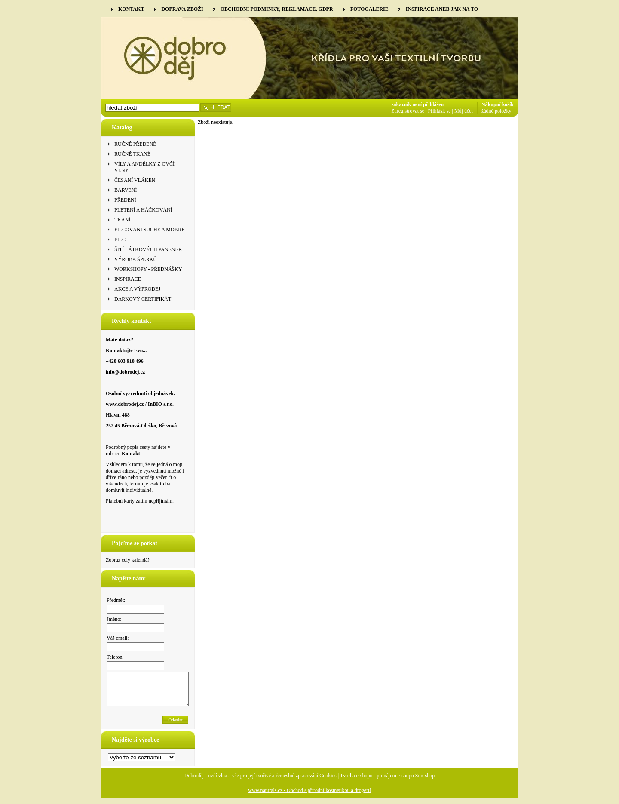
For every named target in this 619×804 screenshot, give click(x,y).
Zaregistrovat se (407, 111)
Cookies (327, 782)
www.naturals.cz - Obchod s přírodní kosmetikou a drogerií (309, 797)
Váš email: (118, 638)
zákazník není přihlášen (417, 104)
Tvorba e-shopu (356, 782)
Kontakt (131, 454)
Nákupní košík (497, 104)
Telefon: (115, 657)
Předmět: (116, 600)
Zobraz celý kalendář (127, 560)
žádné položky (496, 111)
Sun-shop (425, 782)
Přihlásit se (439, 111)
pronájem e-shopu (395, 782)
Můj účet (463, 111)
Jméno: (114, 619)
